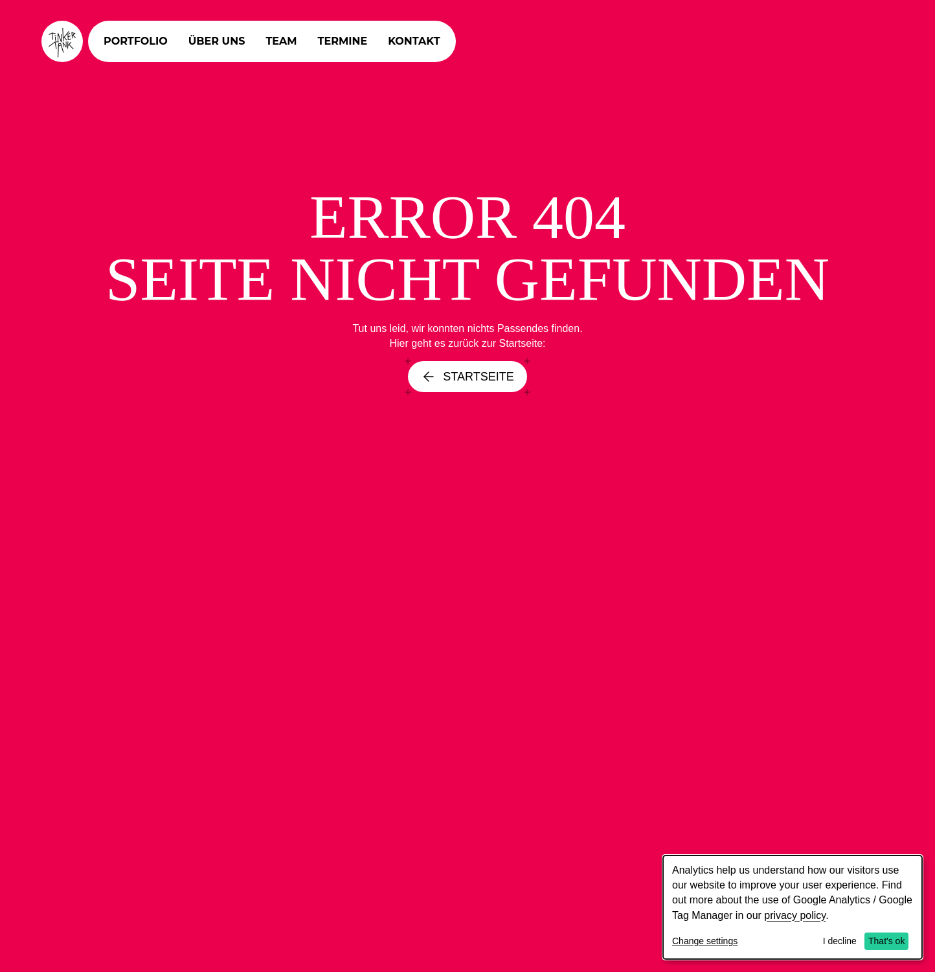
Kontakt (414, 41)
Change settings (705, 941)
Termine (343, 41)
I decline (840, 941)
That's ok (886, 941)
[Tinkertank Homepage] (62, 41)
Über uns (216, 41)
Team (281, 41)
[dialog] (792, 907)
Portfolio (136, 41)
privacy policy (795, 915)
